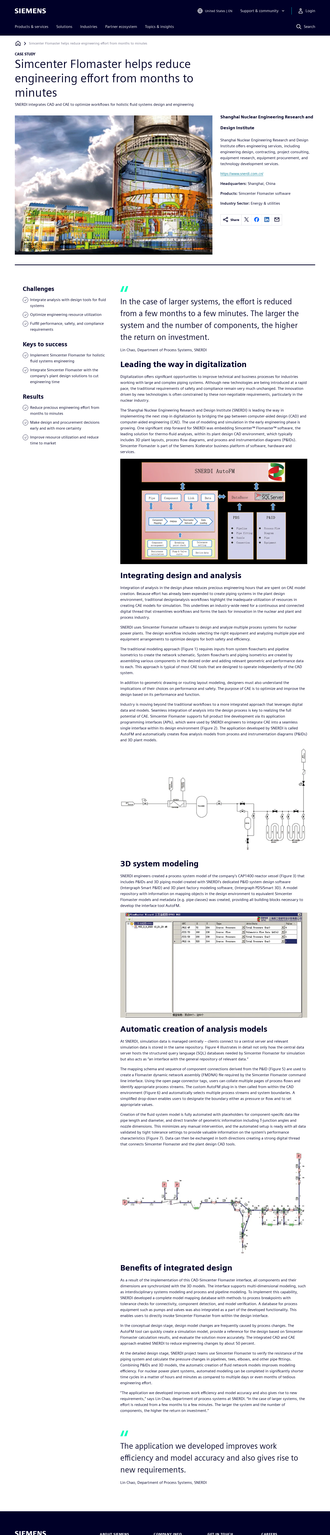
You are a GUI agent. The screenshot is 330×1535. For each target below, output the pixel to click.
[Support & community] (263, 11)
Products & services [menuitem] (31, 26)
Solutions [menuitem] (64, 26)
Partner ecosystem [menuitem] (121, 26)
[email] (277, 220)
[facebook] (257, 220)
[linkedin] (267, 220)
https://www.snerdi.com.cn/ (241, 174)
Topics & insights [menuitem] (159, 26)
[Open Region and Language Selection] (214, 11)
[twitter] (246, 220)
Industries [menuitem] (88, 26)
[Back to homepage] (18, 43)
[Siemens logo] (30, 10)
